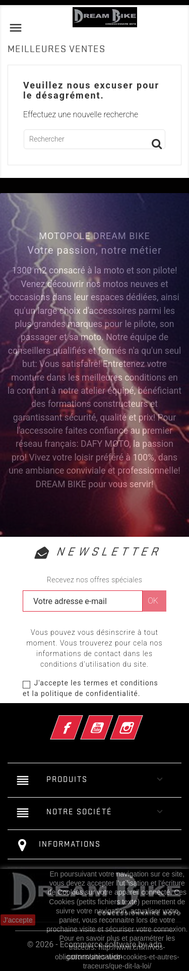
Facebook (80, 721)
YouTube (110, 721)
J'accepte (18, 920)
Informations (70, 844)
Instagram (141, 721)
